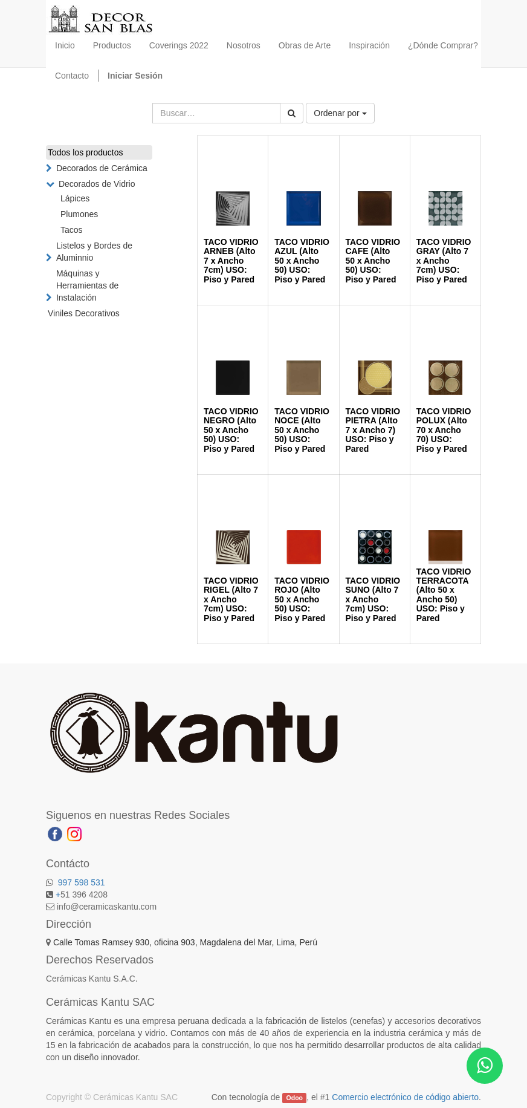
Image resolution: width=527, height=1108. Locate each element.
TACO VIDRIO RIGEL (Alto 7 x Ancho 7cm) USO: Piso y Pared (231, 599)
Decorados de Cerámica (101, 168)
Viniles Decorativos (84, 313)
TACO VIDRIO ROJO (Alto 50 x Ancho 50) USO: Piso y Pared (301, 599)
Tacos (71, 230)
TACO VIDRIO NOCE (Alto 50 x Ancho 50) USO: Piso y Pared (301, 430)
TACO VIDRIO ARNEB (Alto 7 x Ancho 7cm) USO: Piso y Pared (231, 260)
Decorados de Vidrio (97, 184)
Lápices (74, 198)
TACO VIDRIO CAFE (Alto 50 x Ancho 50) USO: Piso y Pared (373, 260)
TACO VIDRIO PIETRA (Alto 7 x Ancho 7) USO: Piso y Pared (373, 430)
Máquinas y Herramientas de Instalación (87, 285)
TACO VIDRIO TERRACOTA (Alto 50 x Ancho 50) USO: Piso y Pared (443, 595)
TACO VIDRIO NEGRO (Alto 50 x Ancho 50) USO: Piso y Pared (231, 430)
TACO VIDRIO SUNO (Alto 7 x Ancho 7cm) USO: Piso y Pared (373, 599)
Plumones (79, 214)
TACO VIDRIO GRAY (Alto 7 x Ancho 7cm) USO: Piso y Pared (443, 260)
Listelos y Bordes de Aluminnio (94, 251)
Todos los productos (85, 152)
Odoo (294, 1097)
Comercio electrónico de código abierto (405, 1097)
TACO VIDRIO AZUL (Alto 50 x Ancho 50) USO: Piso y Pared (301, 260)
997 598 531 (80, 882)
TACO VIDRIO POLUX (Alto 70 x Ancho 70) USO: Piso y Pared (443, 430)
